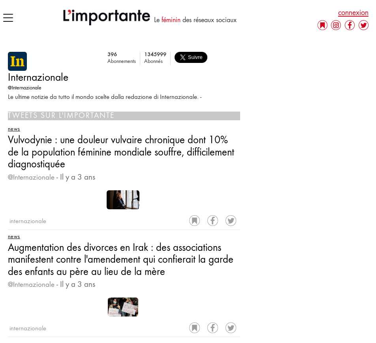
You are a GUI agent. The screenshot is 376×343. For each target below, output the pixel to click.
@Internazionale (24, 88)
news (14, 129)
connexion (353, 13)
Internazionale (38, 78)
